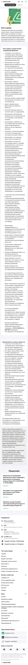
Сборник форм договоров (8, 604)
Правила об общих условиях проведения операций (12, 607)
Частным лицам (10, 5)
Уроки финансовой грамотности (10, 620)
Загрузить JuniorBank (9, 641)
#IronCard (4, 566)
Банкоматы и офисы (6, 599)
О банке (3, 596)
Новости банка (5, 601)
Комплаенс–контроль (7, 613)
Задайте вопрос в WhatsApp (12, 541)
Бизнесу (20, 5)
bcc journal (4, 610)
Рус (22, 1)
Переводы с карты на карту (9, 561)
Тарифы (3, 553)
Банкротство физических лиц (9, 571)
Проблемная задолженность (9, 569)
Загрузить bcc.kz (8, 633)
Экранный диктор (6, 623)
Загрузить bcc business (10, 637)
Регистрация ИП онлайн (8, 580)
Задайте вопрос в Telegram (12, 544)
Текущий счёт (5, 577)
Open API (3, 587)
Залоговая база (5, 615)
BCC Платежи (5, 585)
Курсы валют (4, 618)
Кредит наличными (6, 558)
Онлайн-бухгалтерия (7, 582)
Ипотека (3, 556)
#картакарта (5, 563)
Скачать (6, 486)
